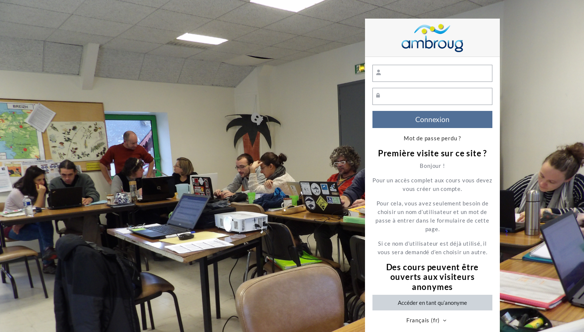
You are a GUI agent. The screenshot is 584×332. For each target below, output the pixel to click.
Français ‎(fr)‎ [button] (423, 320)
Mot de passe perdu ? (432, 138)
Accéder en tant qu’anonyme (432, 302)
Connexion (432, 119)
